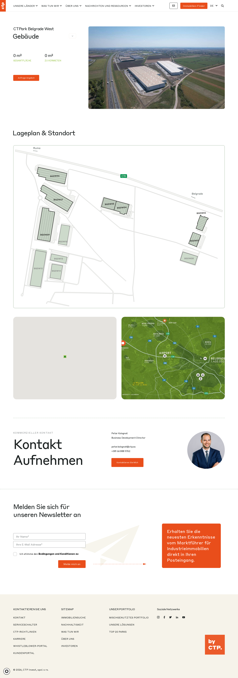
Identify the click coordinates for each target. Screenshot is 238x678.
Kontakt (19, 617)
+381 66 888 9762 (120, 450)
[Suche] (222, 5)
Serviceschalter (25, 624)
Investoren (143, 5)
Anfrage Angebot (26, 78)
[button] (65, 356)
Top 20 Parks (118, 631)
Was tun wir (50, 5)
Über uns (72, 5)
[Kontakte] (173, 6)
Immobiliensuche (73, 617)
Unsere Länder (24, 5)
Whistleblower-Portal (30, 645)
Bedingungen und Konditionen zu (59, 553)
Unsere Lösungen (121, 624)
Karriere (19, 638)
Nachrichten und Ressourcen (106, 5)
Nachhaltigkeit (72, 624)
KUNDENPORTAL (23, 652)
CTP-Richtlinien (24, 631)
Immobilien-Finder (194, 5)
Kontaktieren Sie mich (127, 462)
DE (212, 5)
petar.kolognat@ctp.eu (123, 446)
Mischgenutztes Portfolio (129, 617)
